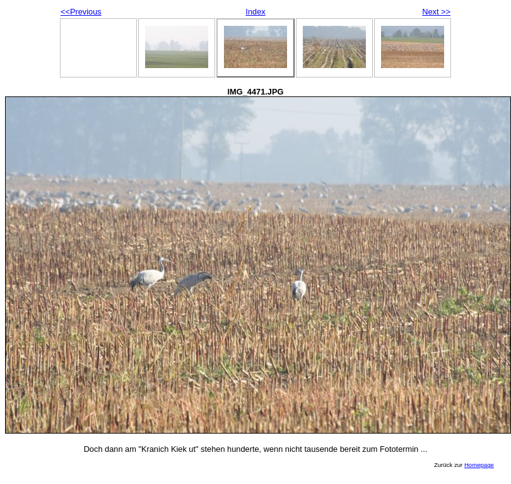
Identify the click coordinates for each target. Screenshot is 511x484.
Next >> (436, 11)
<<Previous (81, 11)
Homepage (479, 464)
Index (255, 11)
